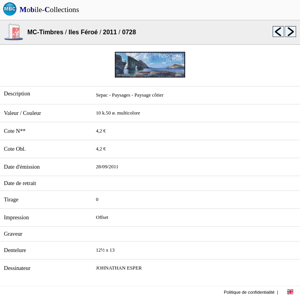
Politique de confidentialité (249, 292)
